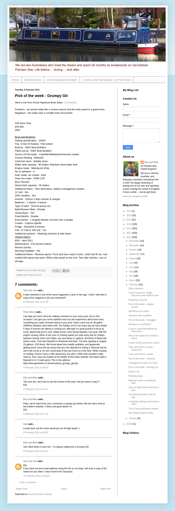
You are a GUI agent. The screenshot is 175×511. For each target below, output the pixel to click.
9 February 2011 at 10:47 (35, 451)
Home (15, 79)
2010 (129, 424)
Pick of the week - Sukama (141, 358)
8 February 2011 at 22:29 (35, 302)
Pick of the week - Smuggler (142, 320)
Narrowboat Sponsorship (140, 413)
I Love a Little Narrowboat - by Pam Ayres (107, 79)
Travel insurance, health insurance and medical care (143, 294)
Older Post (105, 489)
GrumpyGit (71, 102)
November (134, 245)
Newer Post (21, 489)
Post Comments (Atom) (40, 494)
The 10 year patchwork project (143, 408)
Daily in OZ (133, 371)
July (131, 262)
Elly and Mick (30, 377)
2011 (129, 237)
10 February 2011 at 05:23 (36, 476)
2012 (129, 233)
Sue (25, 424)
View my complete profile (135, 196)
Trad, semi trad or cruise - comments (141, 348)
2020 (129, 211)
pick (39, 275)
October (133, 249)
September (135, 254)
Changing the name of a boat (142, 363)
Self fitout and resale (138, 311)
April (131, 276)
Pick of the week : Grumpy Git (143, 367)
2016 (129, 215)
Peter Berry (29, 312)
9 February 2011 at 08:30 (35, 432)
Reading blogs (135, 376)
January (133, 418)
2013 (129, 228)
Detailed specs (33, 79)
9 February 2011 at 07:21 (35, 389)
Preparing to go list (137, 300)
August (133, 258)
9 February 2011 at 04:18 (35, 367)
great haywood (30, 275)
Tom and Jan (30, 290)
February (134, 284)
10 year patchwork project (62, 79)
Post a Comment (28, 482)
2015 (129, 219)
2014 (129, 224)
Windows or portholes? (139, 324)
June (131, 267)
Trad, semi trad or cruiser (140, 354)
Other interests (135, 288)
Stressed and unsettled (139, 315)
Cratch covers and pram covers (144, 342)
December (134, 241)
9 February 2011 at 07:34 (35, 414)
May (131, 271)
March (132, 280)
